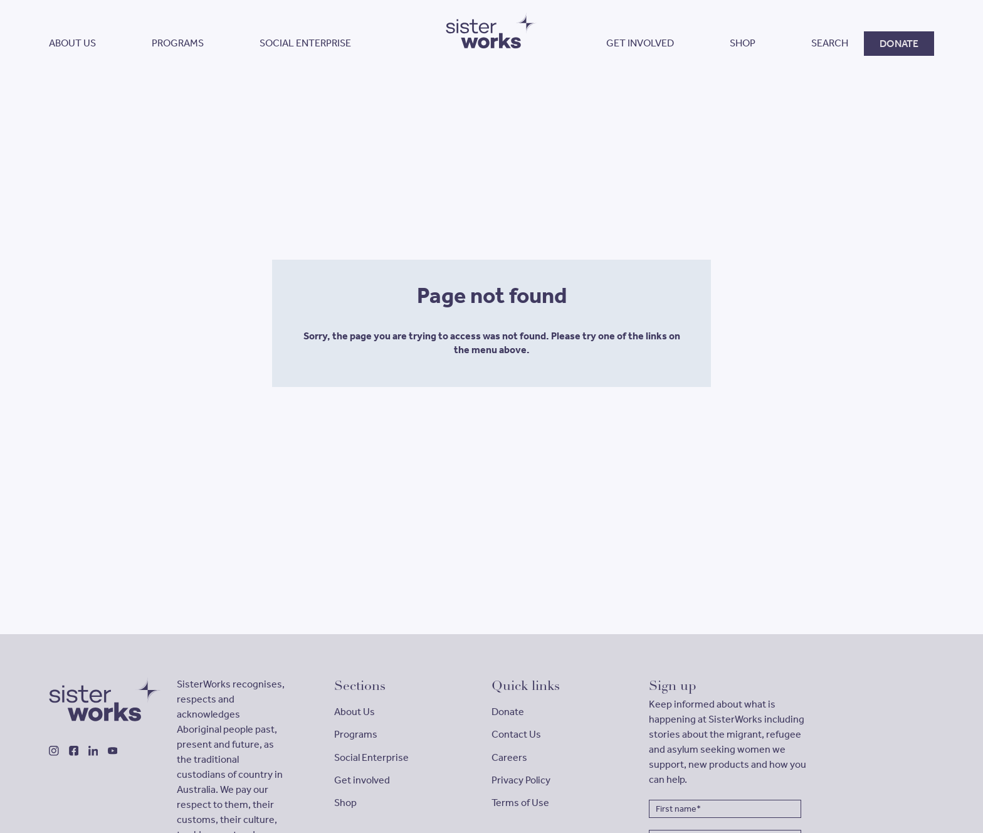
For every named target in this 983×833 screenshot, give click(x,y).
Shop (345, 803)
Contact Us (516, 734)
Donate (508, 712)
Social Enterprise (371, 757)
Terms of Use (520, 803)
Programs (355, 734)
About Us (354, 712)
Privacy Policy (521, 780)
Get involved (362, 780)
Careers (509, 757)
